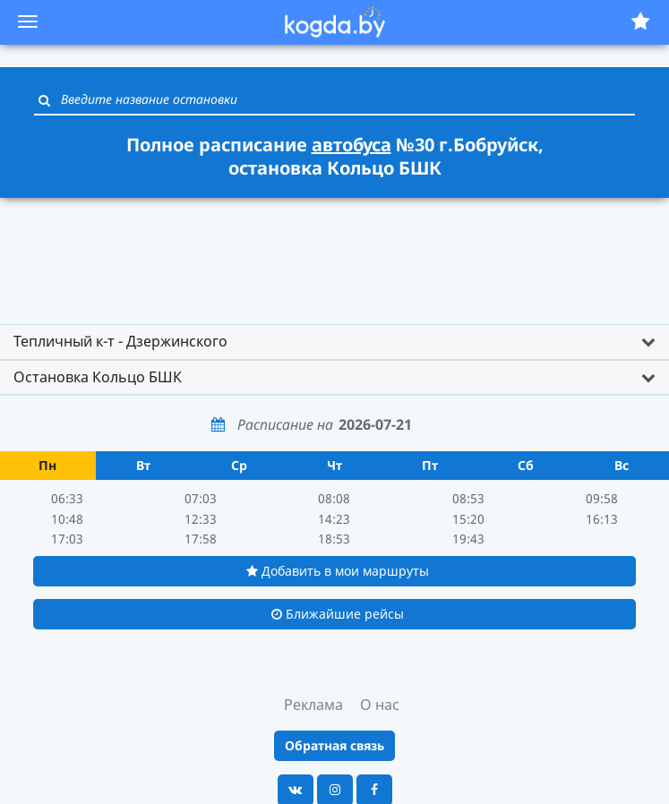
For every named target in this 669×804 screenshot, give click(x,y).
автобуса (351, 145)
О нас (379, 704)
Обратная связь (334, 745)
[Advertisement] (335, 252)
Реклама (313, 704)
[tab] (334, 342)
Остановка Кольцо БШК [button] (97, 377)
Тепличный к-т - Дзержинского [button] (120, 341)
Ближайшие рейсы (337, 613)
